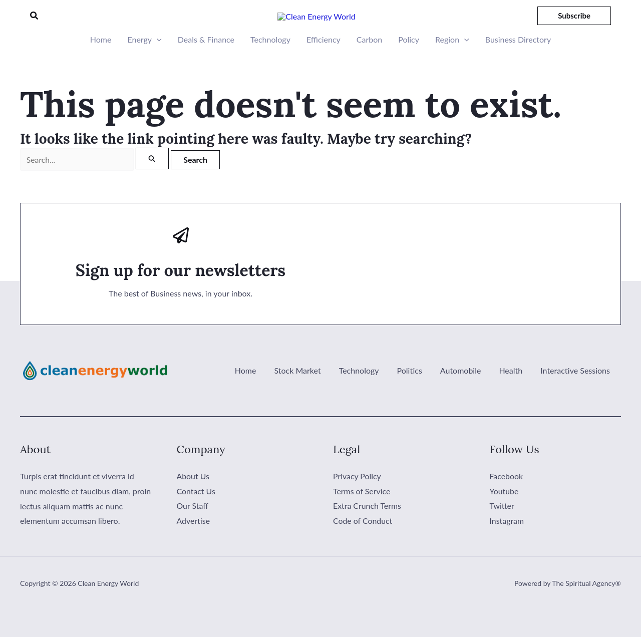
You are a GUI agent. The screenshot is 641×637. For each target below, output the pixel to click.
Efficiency (323, 66)
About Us (193, 503)
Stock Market (308, 398)
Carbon (369, 66)
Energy (144, 66)
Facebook (506, 503)
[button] (34, 29)
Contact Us (196, 517)
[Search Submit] (152, 185)
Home (101, 66)
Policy (408, 66)
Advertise (193, 547)
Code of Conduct (363, 547)
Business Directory (518, 66)
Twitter (502, 532)
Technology (270, 66)
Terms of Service (362, 517)
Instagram (507, 547)
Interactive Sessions (576, 398)
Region (452, 66)
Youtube (504, 517)
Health (513, 398)
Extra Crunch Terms (367, 532)
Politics (416, 398)
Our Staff (193, 532)
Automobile (465, 398)
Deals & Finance (206, 66)
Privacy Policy (357, 503)
